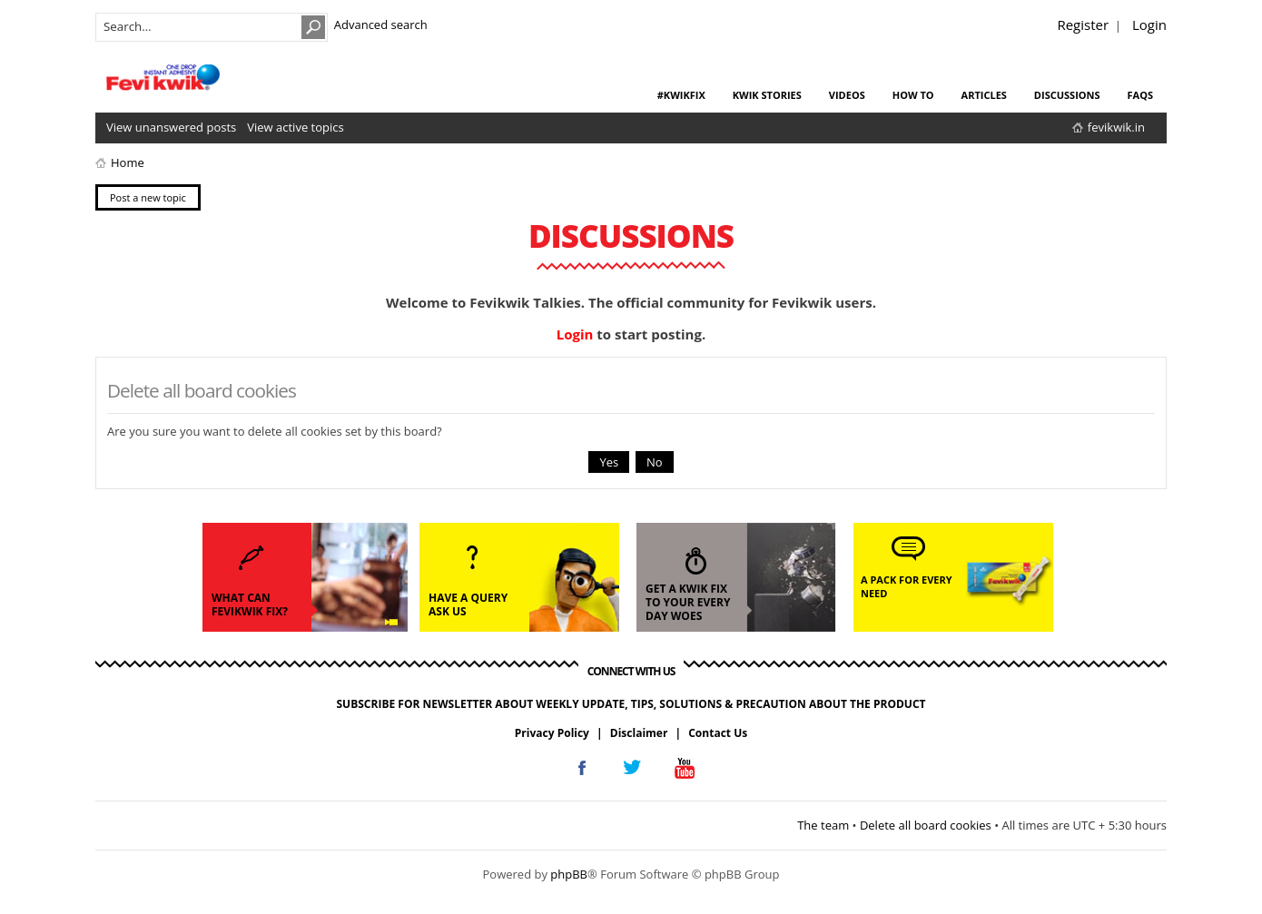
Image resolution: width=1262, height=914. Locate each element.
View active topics (295, 127)
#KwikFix (681, 95)
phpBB (568, 874)
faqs (1140, 95)
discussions (1067, 95)
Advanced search (381, 24)
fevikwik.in (1116, 127)
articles (984, 95)
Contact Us (717, 733)
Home (127, 162)
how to (913, 95)
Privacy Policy (552, 733)
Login (1149, 24)
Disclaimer (639, 733)
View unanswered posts (171, 127)
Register (1083, 24)
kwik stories (767, 95)
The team (823, 825)
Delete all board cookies (925, 825)
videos (847, 95)
